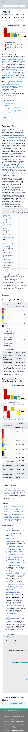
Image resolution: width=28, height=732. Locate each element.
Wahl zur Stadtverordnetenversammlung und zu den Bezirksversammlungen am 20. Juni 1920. (15, 490)
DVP (18, 46)
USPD (8, 44)
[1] (18, 67)
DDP (8, 47)
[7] (18, 374)
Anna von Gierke (6, 150)
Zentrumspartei (6, 142)
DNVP (18, 47)
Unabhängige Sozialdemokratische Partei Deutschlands (8, 217)
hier (13, 715)
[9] (3, 480)
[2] (19, 133)
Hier (19, 715)
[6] (20, 352)
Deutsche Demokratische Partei (6, 230)
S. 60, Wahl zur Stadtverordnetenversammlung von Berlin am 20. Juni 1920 (15, 530)
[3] (23, 205)
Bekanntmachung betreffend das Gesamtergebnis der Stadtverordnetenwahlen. (14, 538)
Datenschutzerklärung (18, 730)
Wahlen (10, 634)
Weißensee (5, 167)
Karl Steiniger (13, 91)
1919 (22, 404)
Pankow (11, 167)
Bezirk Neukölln (14, 159)
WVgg (18, 44)
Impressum (7, 730)
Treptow (16, 169)
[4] (23, 282)
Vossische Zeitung (16, 565)
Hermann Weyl (13, 72)
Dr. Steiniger (9, 259)
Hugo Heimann (11, 75)
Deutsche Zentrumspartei (15, 84)
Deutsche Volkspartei (9, 77)
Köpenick (4, 170)
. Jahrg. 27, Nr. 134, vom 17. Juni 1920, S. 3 (15, 548)
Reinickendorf (18, 167)
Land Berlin (17, 634)
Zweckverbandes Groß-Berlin (11, 172)
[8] (2, 480)
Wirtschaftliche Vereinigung (9, 146)
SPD (8, 46)
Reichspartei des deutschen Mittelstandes (12, 86)
